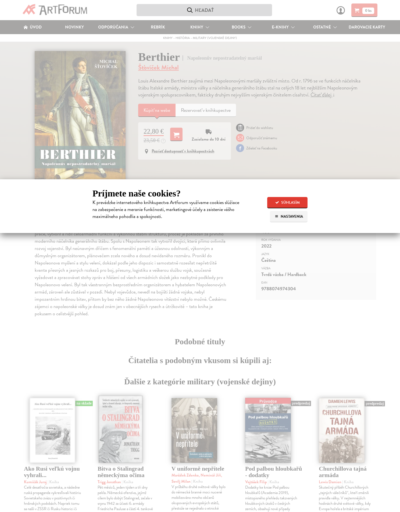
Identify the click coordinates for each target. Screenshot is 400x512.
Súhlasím (287, 202)
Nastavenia (289, 216)
